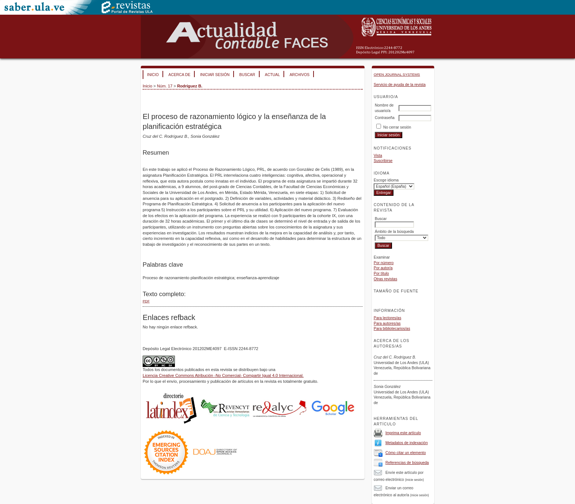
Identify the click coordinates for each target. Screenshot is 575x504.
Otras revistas (385, 279)
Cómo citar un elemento (405, 453)
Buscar (247, 75)
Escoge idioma (386, 180)
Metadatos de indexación (406, 443)
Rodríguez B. (189, 86)
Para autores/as (387, 323)
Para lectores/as (387, 318)
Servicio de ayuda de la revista (400, 85)
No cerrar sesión (397, 127)
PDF (146, 301)
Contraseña (385, 118)
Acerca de (179, 75)
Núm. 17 (164, 86)
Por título (381, 273)
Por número (383, 263)
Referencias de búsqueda (407, 463)
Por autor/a (383, 268)
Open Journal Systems (397, 74)
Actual (272, 75)
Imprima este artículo (403, 433)
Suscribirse (383, 161)
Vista (378, 156)
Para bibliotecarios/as (392, 329)
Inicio (153, 75)
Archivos (300, 75)
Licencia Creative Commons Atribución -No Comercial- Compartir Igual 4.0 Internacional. (223, 375)
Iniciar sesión (215, 75)
